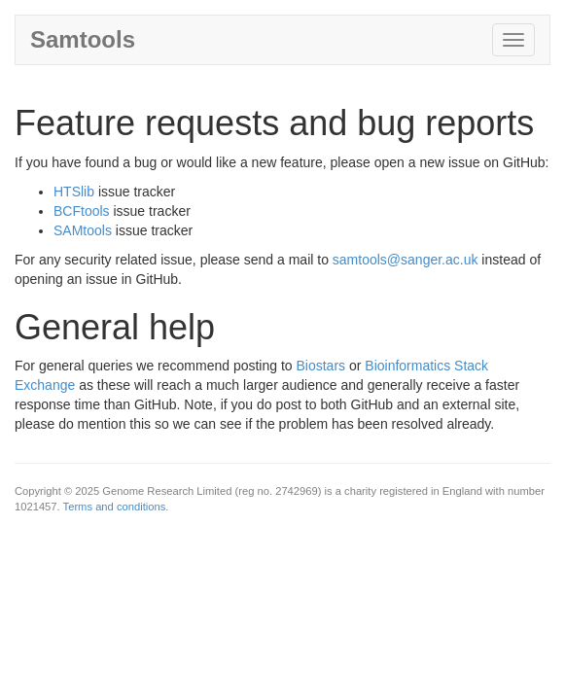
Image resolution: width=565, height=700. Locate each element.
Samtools (82, 39)
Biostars (320, 365)
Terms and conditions (114, 506)
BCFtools (81, 211)
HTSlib (73, 191)
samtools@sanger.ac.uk (405, 259)
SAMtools (82, 230)
